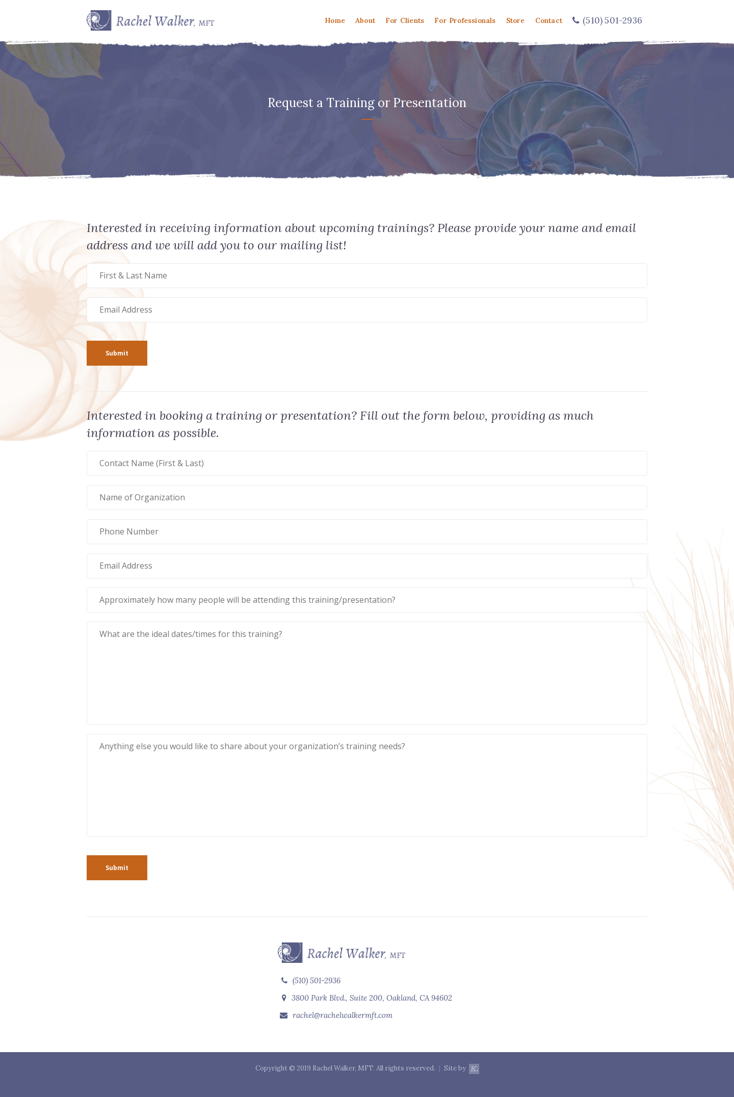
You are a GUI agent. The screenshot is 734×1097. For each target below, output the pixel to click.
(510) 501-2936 (310, 980)
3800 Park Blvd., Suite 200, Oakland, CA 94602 (367, 998)
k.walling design (474, 1073)
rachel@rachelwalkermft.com (342, 1015)
